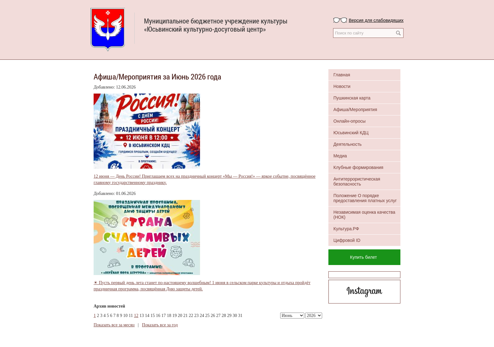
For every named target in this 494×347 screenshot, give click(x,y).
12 (136, 315)
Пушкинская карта (351, 97)
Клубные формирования (358, 167)
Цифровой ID (346, 240)
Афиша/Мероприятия (355, 109)
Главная (341, 74)
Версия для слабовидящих (376, 20)
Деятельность (347, 144)
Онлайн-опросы (349, 121)
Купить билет (363, 257)
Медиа (340, 155)
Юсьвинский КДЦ (350, 132)
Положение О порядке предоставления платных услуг (365, 198)
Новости (341, 86)
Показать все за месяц (114, 325)
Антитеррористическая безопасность (356, 181)
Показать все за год (160, 325)
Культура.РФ (346, 228)
